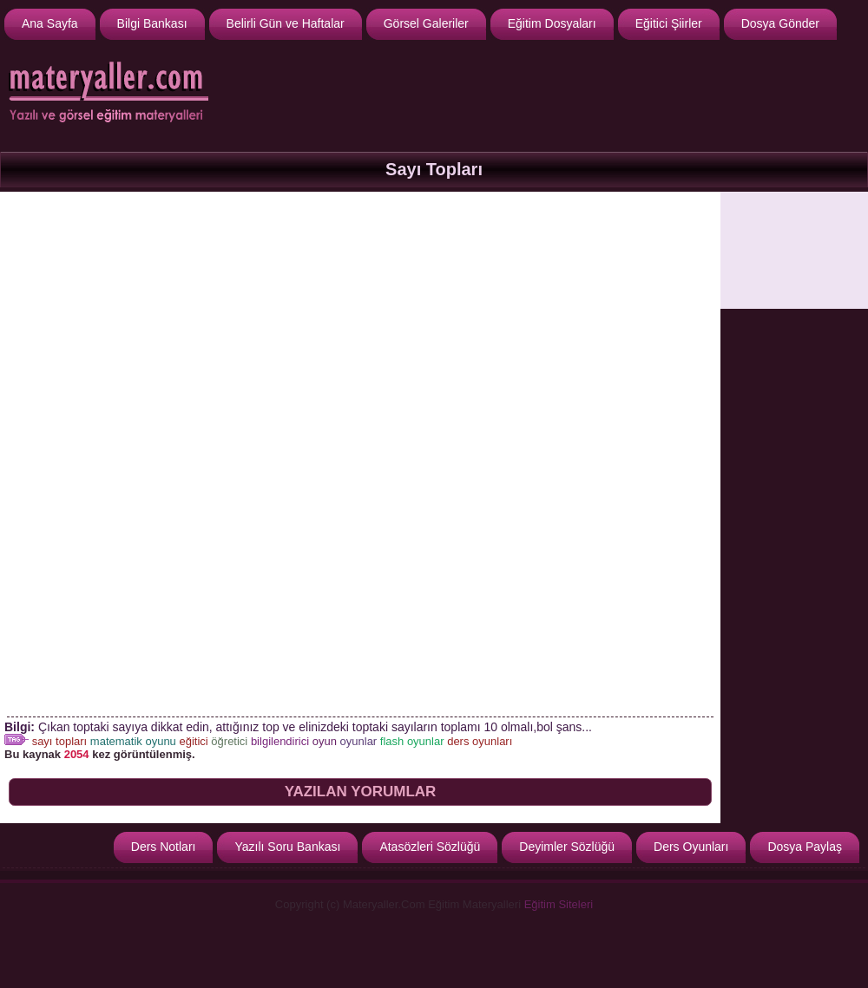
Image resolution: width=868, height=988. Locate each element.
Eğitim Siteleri (558, 904)
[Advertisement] (794, 250)
